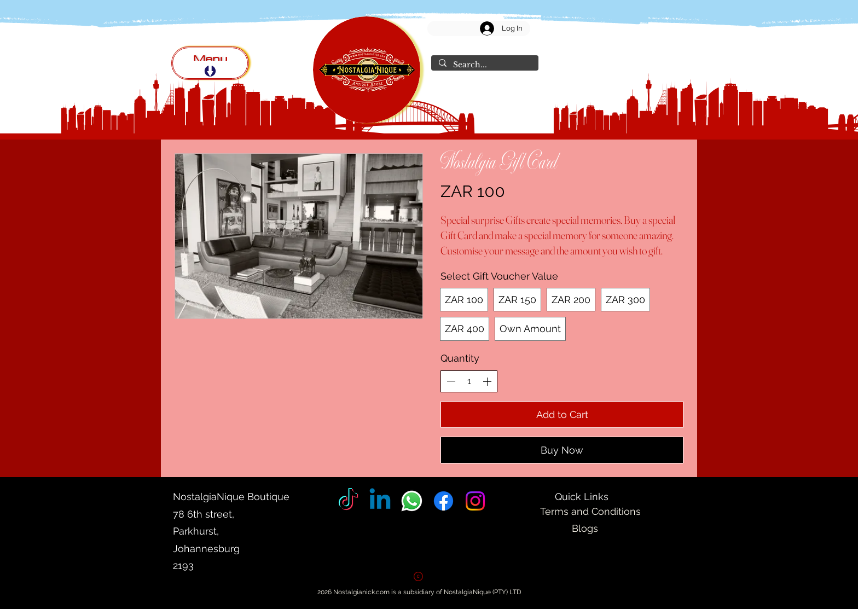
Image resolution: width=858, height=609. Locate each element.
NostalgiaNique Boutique (232, 496)
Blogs (585, 528)
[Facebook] (443, 501)
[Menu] (210, 63)
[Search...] (484, 65)
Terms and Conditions (590, 511)
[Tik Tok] (348, 501)
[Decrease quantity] (450, 381)
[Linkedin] (380, 501)
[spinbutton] (468, 381)
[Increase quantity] (487, 381)
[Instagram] (475, 501)
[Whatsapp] (412, 501)
